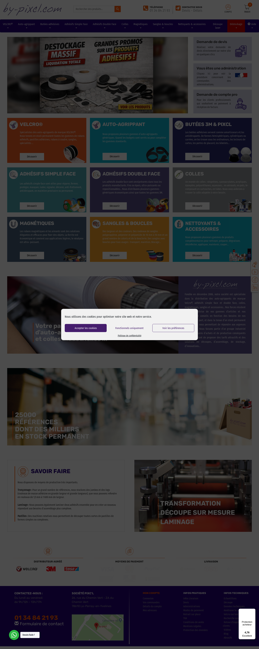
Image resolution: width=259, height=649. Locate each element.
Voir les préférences (173, 328)
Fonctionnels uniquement (129, 328)
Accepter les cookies (86, 328)
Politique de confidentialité (129, 335)
